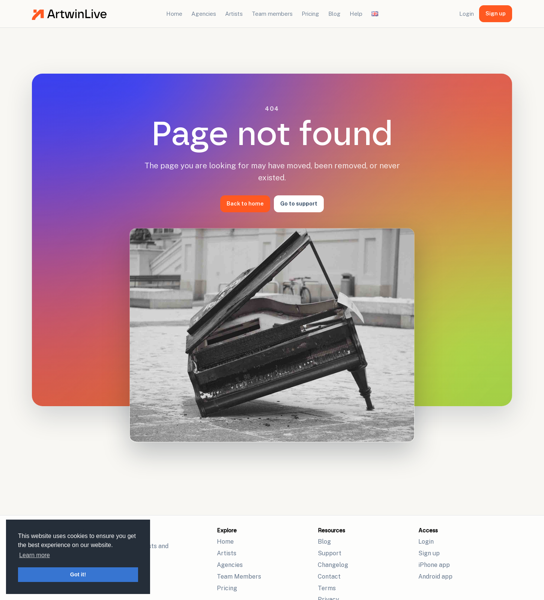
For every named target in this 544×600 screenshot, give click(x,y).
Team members (272, 14)
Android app (435, 576)
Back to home (245, 203)
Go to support (298, 203)
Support (329, 553)
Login (466, 14)
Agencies (203, 14)
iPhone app (434, 564)
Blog (334, 14)
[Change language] (374, 13)
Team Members (239, 576)
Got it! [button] (78, 574)
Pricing (310, 14)
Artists (234, 14)
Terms (327, 588)
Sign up (495, 13)
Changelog (333, 564)
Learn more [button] (34, 555)
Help (356, 14)
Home (174, 14)
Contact (329, 576)
